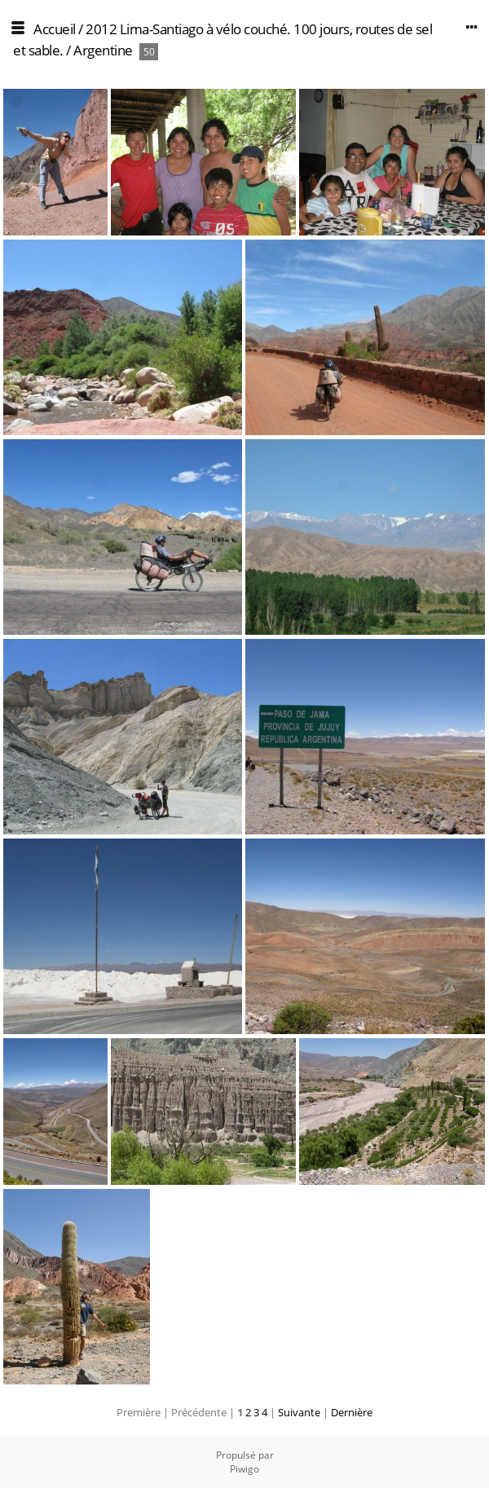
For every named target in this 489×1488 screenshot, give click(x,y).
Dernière (351, 1412)
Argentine (103, 50)
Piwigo (244, 1469)
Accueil (54, 29)
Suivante (299, 1412)
